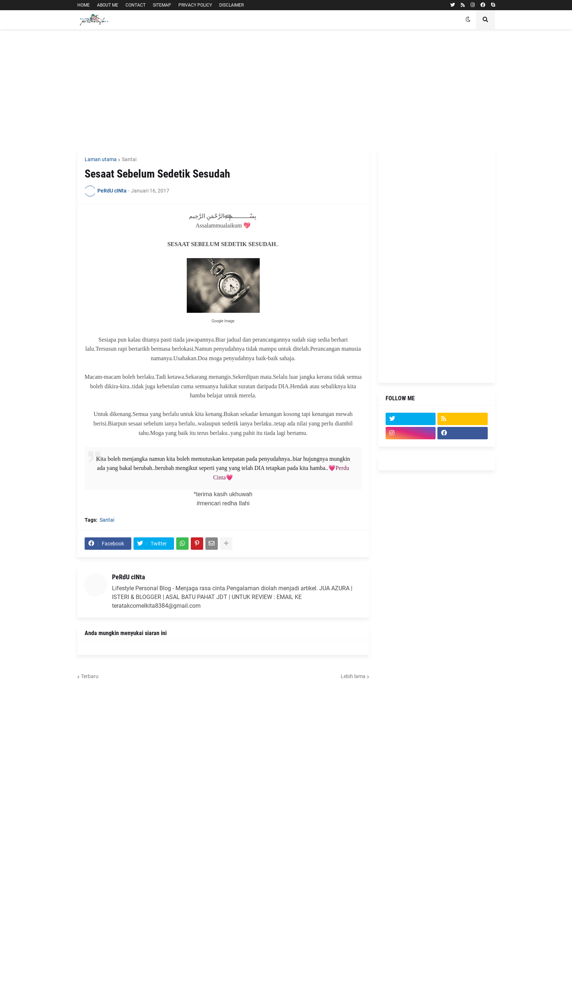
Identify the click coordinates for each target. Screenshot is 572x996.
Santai (129, 159)
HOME (83, 5)
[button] (468, 19)
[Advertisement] (286, 89)
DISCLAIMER (231, 5)
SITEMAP (162, 5)
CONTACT (135, 5)
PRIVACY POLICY (195, 5)
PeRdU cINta (128, 577)
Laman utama (101, 159)
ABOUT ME (107, 5)
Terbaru (89, 676)
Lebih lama (353, 676)
